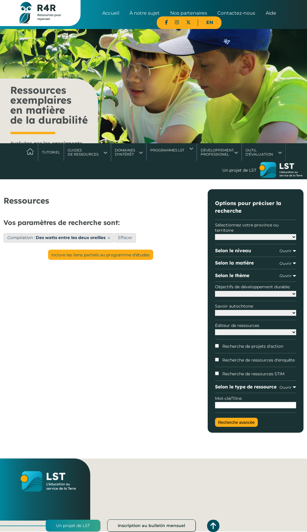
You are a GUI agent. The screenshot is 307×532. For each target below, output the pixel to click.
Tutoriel (51, 152)
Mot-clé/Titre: (255, 402)
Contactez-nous (236, 13)
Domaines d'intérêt (125, 152)
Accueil (110, 13)
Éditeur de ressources (255, 329)
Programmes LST (167, 150)
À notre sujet (144, 13)
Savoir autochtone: (255, 309)
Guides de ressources (83, 152)
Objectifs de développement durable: (255, 290)
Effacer (125, 237)
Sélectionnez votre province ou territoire (255, 231)
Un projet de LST (73, 525)
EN (209, 22)
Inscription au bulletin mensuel (151, 525)
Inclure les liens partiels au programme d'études (100, 255)
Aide (271, 13)
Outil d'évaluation (259, 152)
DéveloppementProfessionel (217, 152)
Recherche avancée (236, 422)
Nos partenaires (188, 13)
